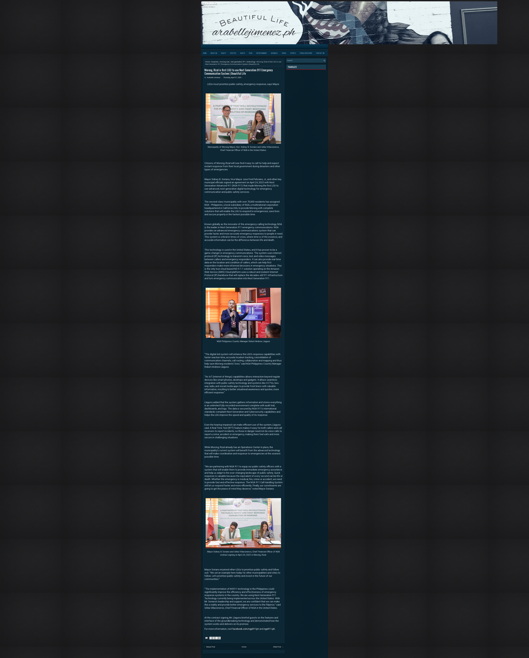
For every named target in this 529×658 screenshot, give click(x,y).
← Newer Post (209, 647)
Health (242, 53)
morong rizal (225, 62)
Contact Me (320, 53)
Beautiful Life (209, 3)
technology (251, 62)
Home (205, 53)
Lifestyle (233, 53)
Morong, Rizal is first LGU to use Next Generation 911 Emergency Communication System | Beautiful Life (238, 71)
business (215, 62)
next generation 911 (238, 62)
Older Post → (278, 647)
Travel (284, 53)
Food (250, 53)
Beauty (223, 53)
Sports (293, 53)
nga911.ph (269, 628)
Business (274, 53)
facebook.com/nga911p (245, 628)
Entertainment (261, 53)
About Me (214, 53)
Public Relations (306, 53)
